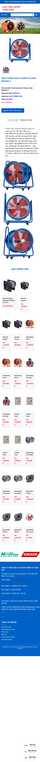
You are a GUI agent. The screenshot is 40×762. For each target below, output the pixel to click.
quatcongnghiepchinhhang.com (22, 709)
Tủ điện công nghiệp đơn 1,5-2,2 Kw (29, 500)
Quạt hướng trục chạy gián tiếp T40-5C (28, 433)
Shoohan (9, 99)
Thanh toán (4, 732)
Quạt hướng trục (15, 96)
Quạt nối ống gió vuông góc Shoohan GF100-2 (10, 365)
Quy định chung (6, 727)
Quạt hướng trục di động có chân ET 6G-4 (10, 399)
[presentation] (3, 25)
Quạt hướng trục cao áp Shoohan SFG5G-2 (10, 635)
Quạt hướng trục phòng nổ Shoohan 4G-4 (29, 534)
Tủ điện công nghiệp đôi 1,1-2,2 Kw (29, 466)
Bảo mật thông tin (6, 739)
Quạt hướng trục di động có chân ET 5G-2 (29, 399)
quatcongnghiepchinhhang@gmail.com (23, 707)
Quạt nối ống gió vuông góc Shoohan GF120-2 (29, 331)
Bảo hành (4, 734)
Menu (4, 15)
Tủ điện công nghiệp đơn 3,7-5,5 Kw (10, 500)
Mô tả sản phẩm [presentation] (13, 120)
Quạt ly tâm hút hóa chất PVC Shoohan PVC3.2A (29, 602)
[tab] (13, 120)
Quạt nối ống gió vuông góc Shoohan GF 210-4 (17, 298)
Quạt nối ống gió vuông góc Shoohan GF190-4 (10, 331)
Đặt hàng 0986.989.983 (13, 110)
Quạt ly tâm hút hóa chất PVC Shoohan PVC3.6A (10, 602)
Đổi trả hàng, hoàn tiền (8, 737)
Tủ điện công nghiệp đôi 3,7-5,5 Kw (10, 466)
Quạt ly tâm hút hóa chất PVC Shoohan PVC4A (29, 568)
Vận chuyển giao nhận (8, 729)
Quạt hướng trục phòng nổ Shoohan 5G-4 (10, 534)
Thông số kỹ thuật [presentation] (26, 120)
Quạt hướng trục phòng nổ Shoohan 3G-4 (10, 568)
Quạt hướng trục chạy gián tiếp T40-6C (9, 433)
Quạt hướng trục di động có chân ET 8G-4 (29, 365)
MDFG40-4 (16, 93)
